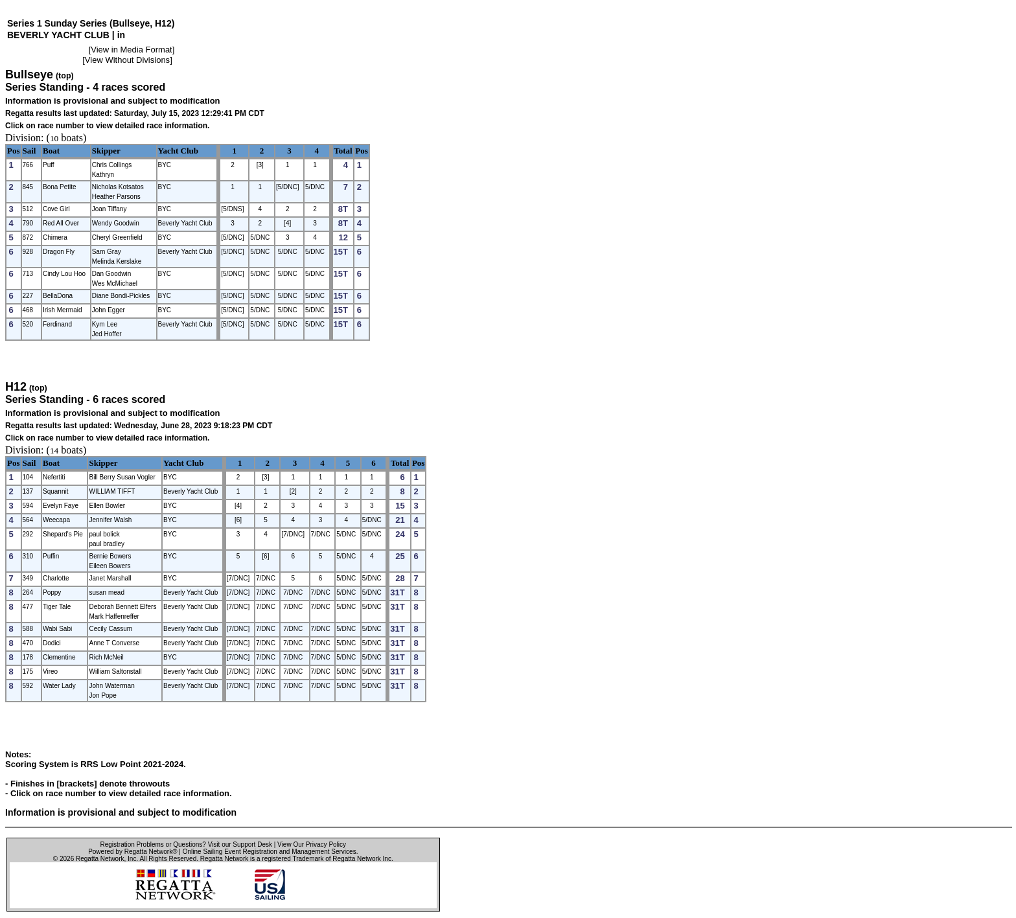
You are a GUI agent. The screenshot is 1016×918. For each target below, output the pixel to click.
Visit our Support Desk (240, 844)
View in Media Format (131, 49)
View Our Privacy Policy (311, 844)
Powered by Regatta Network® (132, 851)
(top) (65, 75)
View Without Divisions (127, 60)
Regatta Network (100, 858)
